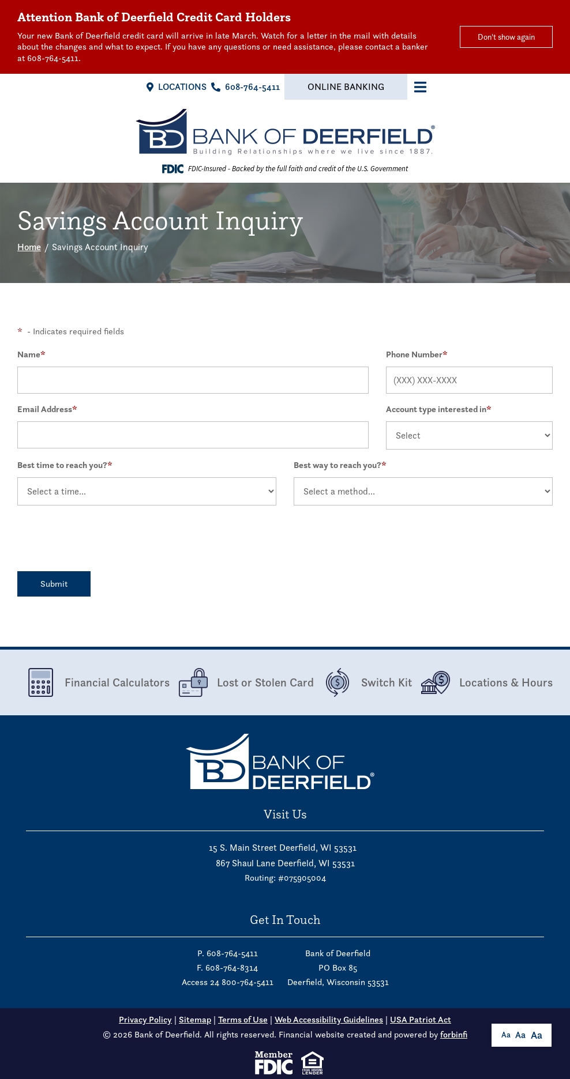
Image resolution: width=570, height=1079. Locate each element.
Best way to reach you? (340, 465)
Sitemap (195, 1019)
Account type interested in (439, 409)
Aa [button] (506, 1034)
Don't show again (506, 37)
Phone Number (417, 354)
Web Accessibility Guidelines (329, 1019)
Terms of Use (243, 1019)
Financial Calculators (98, 682)
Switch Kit (367, 682)
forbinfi (453, 1034)
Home (29, 247)
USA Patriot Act (420, 1019)
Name (31, 354)
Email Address (47, 409)
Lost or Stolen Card (246, 682)
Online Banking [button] (346, 87)
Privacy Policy (145, 1019)
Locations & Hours (487, 682)
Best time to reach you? (64, 465)
